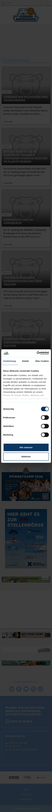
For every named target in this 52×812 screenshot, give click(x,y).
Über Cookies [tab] (42, 361)
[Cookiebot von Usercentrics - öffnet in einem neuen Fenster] (37, 353)
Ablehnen (26, 456)
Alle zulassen (26, 447)
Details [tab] (25, 361)
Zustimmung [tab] (9, 361)
